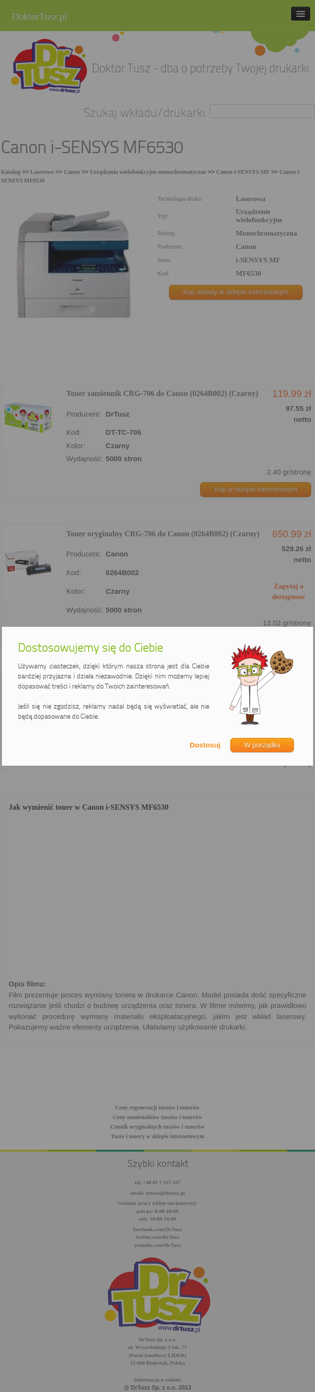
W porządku (262, 745)
